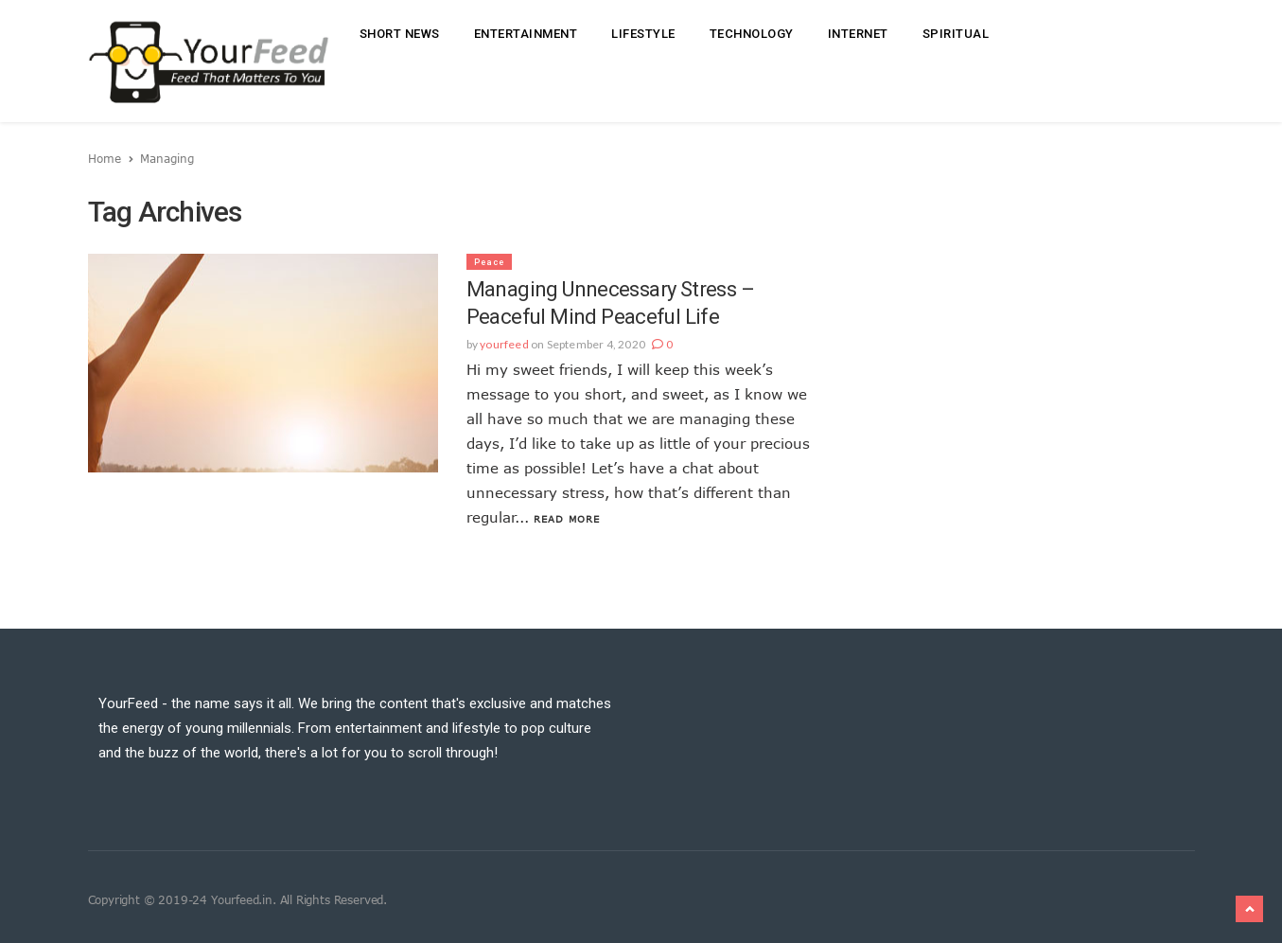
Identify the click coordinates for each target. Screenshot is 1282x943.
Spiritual (956, 34)
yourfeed (504, 344)
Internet (858, 34)
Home (104, 158)
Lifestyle (643, 34)
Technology (752, 34)
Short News (400, 34)
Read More (567, 519)
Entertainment (526, 34)
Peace (489, 262)
